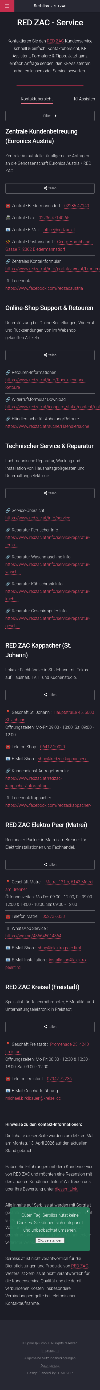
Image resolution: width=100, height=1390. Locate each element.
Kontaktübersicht (37, 98)
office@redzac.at (59, 229)
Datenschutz (50, 1366)
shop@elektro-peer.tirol (59, 947)
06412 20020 (52, 746)
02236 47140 (76, 205)
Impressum (50, 1351)
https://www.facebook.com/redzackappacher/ (48, 805)
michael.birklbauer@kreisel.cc (33, 1098)
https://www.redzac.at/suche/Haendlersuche (47, 426)
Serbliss (41, 5)
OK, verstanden (50, 1240)
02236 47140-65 (54, 217)
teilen (50, 188)
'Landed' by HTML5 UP (56, 1373)
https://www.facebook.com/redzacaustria (44, 288)
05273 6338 (53, 916)
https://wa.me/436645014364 (33, 935)
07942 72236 (59, 1078)
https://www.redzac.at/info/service (37, 517)
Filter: (49, 116)
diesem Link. (66, 1189)
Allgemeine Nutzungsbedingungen (50, 1358)
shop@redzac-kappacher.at (63, 758)
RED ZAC (55, 41)
